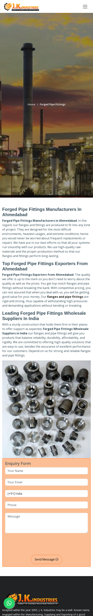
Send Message (46, 559)
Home (31, 104)
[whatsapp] (9, 603)
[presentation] (33, 545)
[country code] (46, 493)
